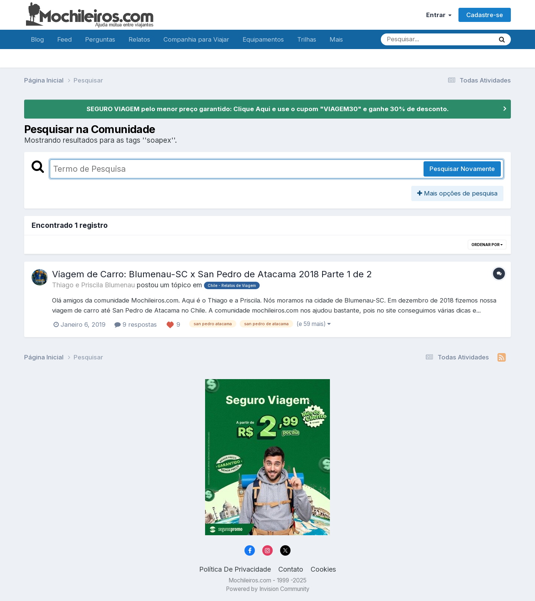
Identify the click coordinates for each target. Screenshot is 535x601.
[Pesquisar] (404, 39)
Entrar (438, 15)
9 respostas (135, 324)
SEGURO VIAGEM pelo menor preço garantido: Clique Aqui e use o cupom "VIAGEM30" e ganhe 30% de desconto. (268, 109)
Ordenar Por (487, 244)
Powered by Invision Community (267, 588)
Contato (290, 569)
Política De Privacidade (235, 569)
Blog (37, 39)
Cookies (323, 569)
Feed (64, 39)
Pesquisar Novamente (462, 168)
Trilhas (306, 39)
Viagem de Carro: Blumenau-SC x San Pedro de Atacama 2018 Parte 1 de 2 (212, 274)
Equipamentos (263, 39)
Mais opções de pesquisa (457, 193)
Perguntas (100, 39)
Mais (336, 39)
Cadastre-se (484, 15)
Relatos (139, 39)
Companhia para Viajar (196, 39)
